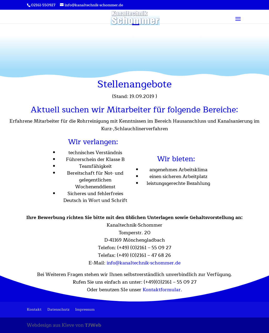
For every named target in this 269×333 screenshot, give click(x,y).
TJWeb (93, 325)
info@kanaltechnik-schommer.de (143, 263)
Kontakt (34, 309)
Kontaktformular (162, 290)
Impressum (85, 309)
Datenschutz (58, 309)
